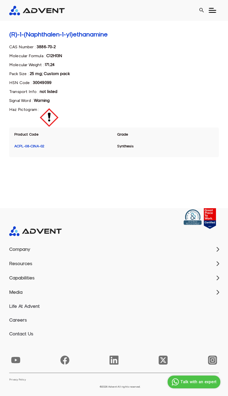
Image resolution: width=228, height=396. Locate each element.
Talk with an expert (193, 382)
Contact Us (21, 334)
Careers (18, 320)
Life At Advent (24, 306)
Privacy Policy (17, 379)
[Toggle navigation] (212, 10)
